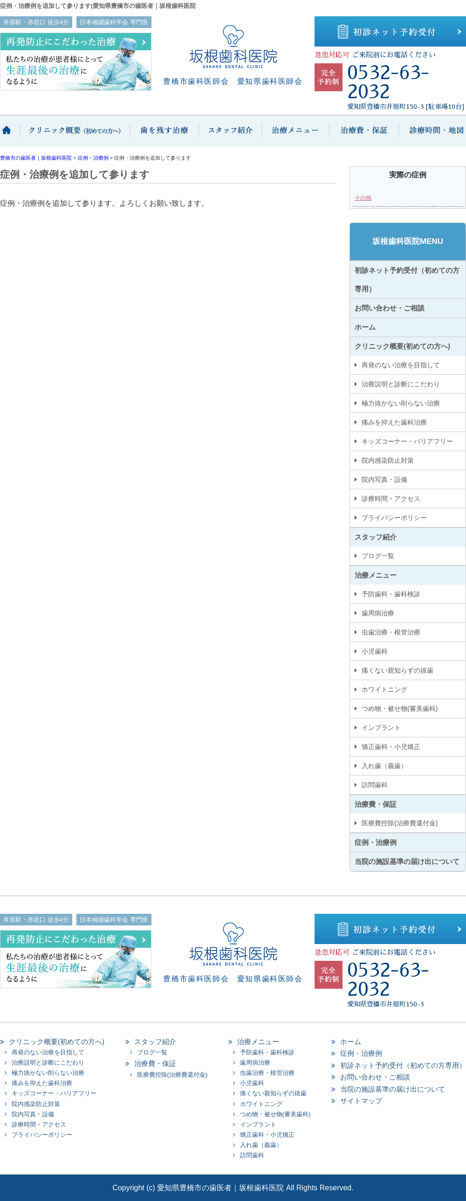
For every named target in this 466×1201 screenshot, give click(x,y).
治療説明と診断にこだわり (401, 384)
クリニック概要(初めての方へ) (74, 135)
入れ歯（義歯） (384, 765)
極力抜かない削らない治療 (401, 403)
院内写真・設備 (384, 479)
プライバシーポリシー (394, 517)
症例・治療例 (376, 842)
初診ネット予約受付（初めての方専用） (407, 279)
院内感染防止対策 (388, 460)
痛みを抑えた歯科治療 (394, 422)
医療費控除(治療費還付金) (400, 823)
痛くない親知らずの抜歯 (397, 670)
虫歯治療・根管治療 (391, 632)
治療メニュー (295, 135)
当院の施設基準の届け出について (407, 861)
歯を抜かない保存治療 (163, 135)
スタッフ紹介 (229, 135)
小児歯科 (375, 651)
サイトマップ (361, 1101)
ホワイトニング (384, 689)
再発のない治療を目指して (401, 365)
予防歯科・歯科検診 (391, 594)
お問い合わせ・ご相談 (390, 308)
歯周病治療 (378, 613)
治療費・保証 (363, 135)
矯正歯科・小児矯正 (391, 746)
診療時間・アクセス (391, 498)
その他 (363, 198)
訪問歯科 (375, 785)
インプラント (381, 727)
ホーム (10, 135)
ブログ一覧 (378, 556)
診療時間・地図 (432, 135)
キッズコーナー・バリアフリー (407, 441)
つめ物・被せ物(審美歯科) (400, 708)
